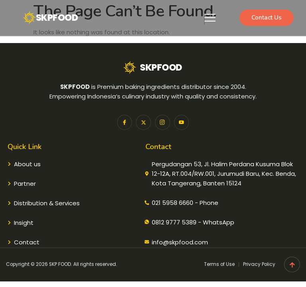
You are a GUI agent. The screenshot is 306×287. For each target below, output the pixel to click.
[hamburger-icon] (204, 18)
